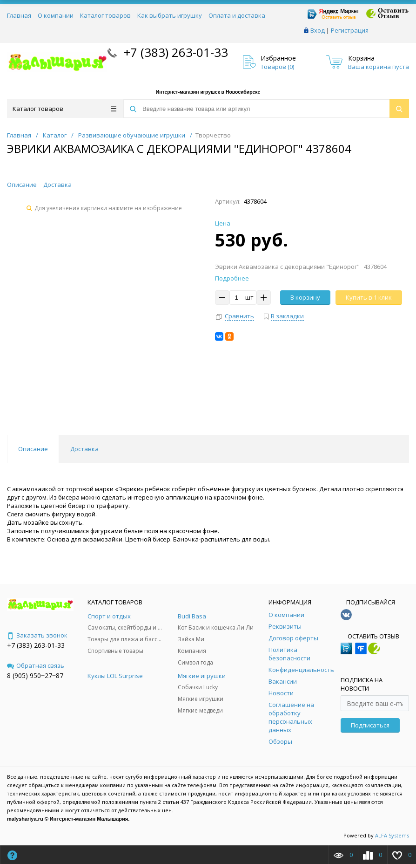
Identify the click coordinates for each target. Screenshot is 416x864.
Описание (22, 184)
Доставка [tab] (84, 449)
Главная (19, 15)
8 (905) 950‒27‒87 (35, 675)
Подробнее (232, 278)
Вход (317, 30)
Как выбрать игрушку (169, 15)
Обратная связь (35, 665)
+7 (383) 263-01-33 (174, 52)
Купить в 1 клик (369, 297)
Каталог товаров (105, 15)
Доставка (57, 184)
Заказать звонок (37, 635)
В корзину (305, 297)
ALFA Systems (392, 835)
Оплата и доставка (236, 15)
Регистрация (350, 30)
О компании (56, 15)
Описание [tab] (33, 449)
